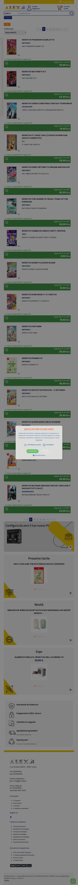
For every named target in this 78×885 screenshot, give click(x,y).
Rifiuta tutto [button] (46, 451)
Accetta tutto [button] (32, 451)
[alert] (39, 442)
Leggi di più (39, 440)
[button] (39, 442)
